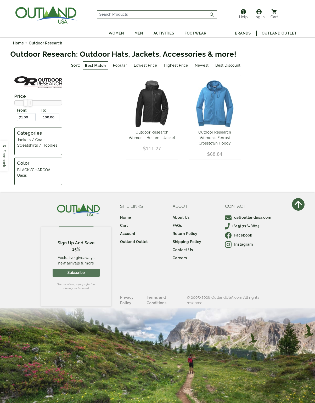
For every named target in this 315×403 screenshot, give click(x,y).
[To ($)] (50, 117)
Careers (180, 258)
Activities (164, 33)
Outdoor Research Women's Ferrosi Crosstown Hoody (214, 137)
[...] (152, 14)
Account (128, 234)
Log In (259, 14)
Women (116, 33)
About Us (181, 217)
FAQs (177, 225)
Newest (202, 65)
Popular (120, 65)
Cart (274, 14)
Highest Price (176, 65)
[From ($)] (26, 117)
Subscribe (76, 272)
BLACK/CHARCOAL (35, 170)
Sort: (75, 65)
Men (138, 33)
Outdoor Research (45, 43)
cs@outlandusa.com (248, 217)
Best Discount (227, 65)
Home (18, 43)
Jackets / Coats (31, 140)
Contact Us (183, 250)
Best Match (95, 66)
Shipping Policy (187, 242)
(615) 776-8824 (242, 226)
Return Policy (185, 234)
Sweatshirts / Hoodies (37, 145)
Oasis (22, 175)
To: (43, 110)
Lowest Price (145, 65)
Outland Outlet (279, 33)
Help (243, 14)
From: (22, 110)
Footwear (195, 33)
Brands (243, 33)
